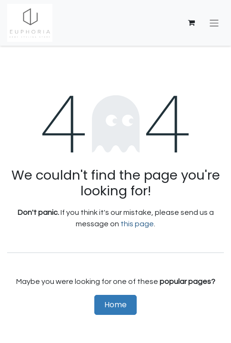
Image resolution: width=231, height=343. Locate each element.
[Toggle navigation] (214, 22)
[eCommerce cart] (191, 23)
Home (115, 304)
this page (137, 224)
